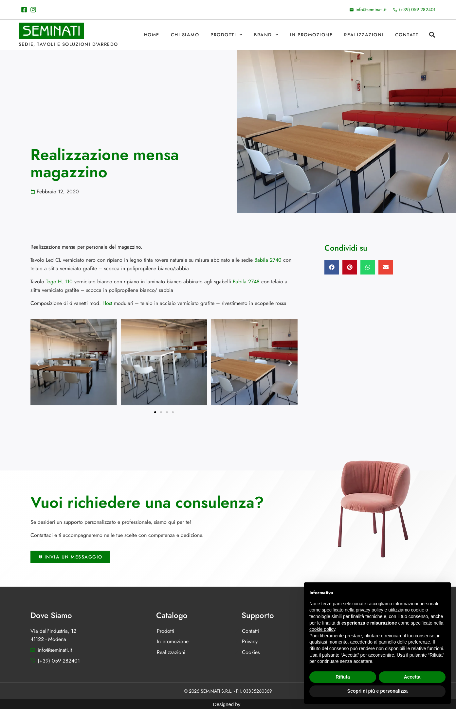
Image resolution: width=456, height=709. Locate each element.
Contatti (407, 34)
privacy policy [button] (369, 609)
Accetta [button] (412, 677)
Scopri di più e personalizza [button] (377, 691)
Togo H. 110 (59, 281)
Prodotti (226, 35)
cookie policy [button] (322, 629)
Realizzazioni (364, 34)
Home (151, 34)
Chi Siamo (185, 34)
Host (107, 303)
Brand (266, 35)
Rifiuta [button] (343, 677)
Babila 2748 (246, 281)
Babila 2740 (268, 260)
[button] (432, 34)
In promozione (311, 34)
